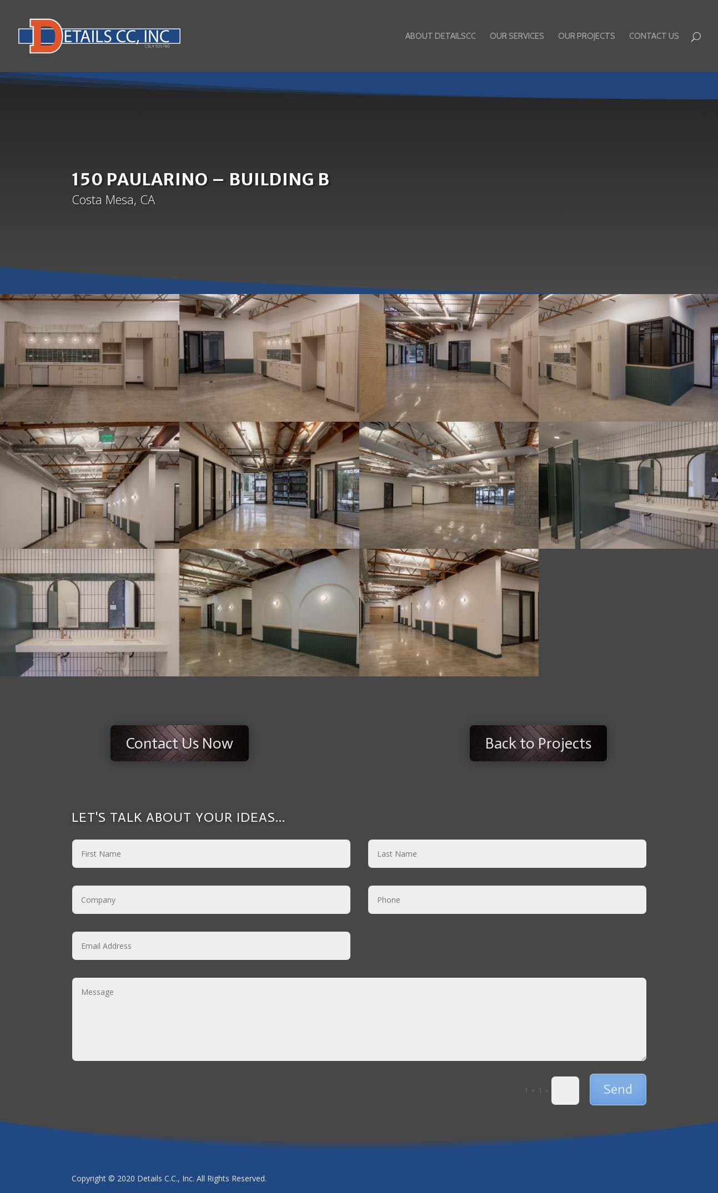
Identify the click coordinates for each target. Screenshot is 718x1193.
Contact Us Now (179, 743)
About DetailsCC (440, 36)
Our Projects (586, 36)
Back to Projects (538, 743)
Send (618, 1089)
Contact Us (654, 36)
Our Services (517, 36)
